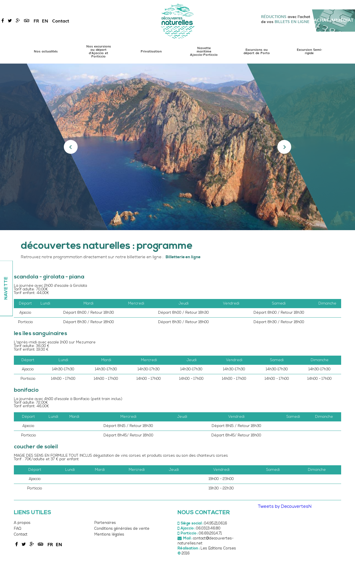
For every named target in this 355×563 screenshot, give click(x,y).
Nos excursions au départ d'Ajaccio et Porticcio (98, 51)
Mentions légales (109, 534)
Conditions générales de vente (121, 529)
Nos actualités (46, 51)
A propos (22, 523)
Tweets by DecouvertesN (284, 506)
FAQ (17, 529)
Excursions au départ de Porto (257, 51)
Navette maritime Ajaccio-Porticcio (204, 51)
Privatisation (151, 51)
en (45, 20)
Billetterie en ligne (183, 257)
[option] (177, 147)
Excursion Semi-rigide (309, 51)
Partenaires (105, 523)
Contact (60, 20)
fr (36, 20)
